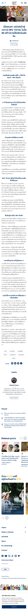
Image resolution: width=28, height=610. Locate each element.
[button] (25, 438)
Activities (4, 536)
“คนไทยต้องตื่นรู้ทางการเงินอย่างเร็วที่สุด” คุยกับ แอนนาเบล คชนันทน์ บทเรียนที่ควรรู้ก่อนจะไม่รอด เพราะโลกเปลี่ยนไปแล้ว (14, 419)
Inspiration (15, 40)
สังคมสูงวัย (21, 354)
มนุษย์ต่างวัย (13, 354)
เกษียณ (13, 358)
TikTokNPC (20, 351)
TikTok (5, 354)
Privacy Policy (5, 576)
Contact (4, 550)
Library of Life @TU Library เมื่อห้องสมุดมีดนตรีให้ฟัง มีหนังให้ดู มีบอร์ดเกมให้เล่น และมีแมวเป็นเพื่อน (15, 425)
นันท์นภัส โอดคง (14, 385)
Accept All (14, 607)
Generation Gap (16, 504)
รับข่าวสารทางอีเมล (7, 560)
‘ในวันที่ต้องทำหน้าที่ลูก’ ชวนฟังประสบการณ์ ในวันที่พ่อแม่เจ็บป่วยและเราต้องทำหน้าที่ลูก (10, 458)
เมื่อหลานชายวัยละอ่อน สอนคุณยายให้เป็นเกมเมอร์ (15, 414)
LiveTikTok (12, 351)
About (3, 541)
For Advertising (6, 546)
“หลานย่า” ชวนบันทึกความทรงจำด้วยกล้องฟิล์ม (12, 508)
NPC (6, 351)
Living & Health (6, 462)
